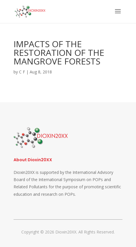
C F (22, 72)
